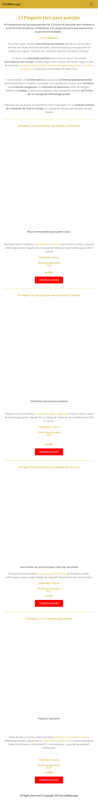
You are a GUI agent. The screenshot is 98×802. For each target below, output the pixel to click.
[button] (49, 280)
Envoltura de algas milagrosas (63, 65)
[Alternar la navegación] (91, 4)
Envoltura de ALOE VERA (52, 573)
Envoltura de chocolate (32, 65)
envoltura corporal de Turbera (71, 737)
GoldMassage (11, 4)
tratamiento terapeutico (56, 740)
